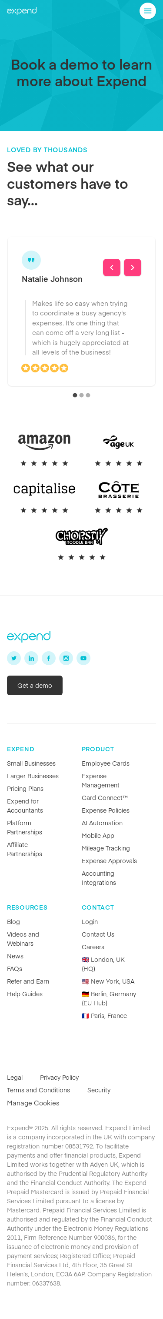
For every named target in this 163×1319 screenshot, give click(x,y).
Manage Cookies (33, 1102)
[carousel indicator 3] (88, 395)
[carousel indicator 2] (81, 395)
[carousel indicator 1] (75, 395)
